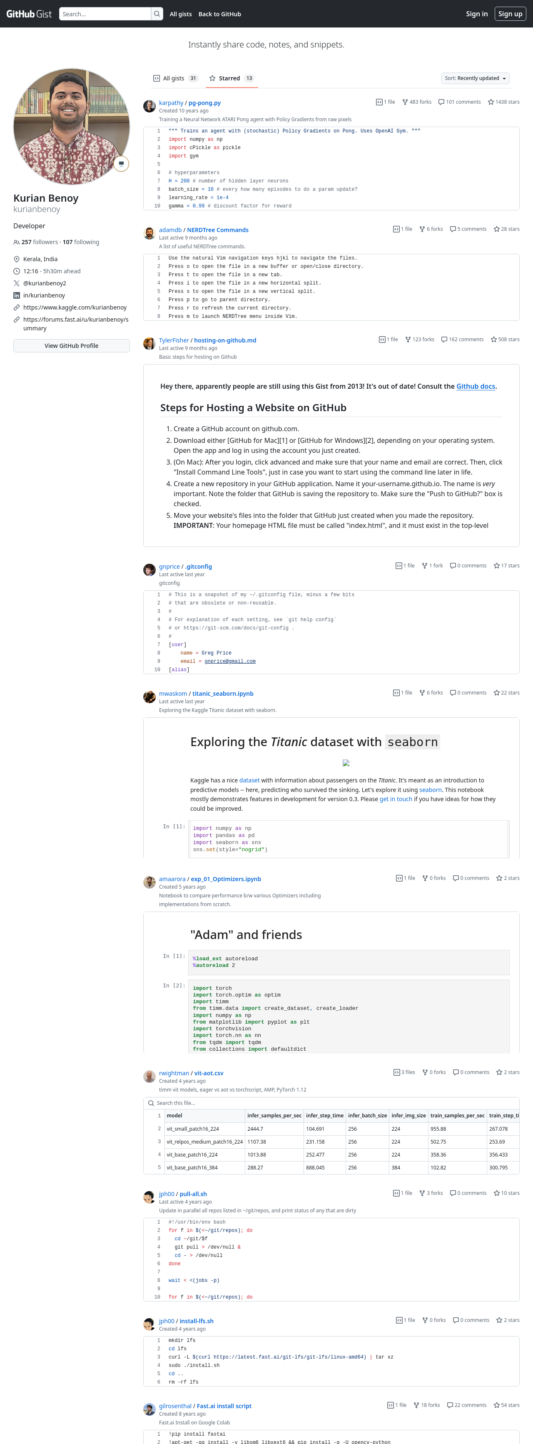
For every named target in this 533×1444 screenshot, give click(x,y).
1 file (385, 101)
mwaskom (173, 693)
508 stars (505, 339)
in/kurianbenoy (44, 295)
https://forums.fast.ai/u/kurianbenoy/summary (76, 323)
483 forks (416, 101)
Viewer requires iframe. (331, 788)
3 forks (431, 1193)
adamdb (170, 230)
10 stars (506, 1193)
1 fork (432, 565)
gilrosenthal (175, 1406)
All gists (181, 14)
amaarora (172, 879)
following (80, 242)
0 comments (468, 565)
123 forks (419, 339)
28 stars (506, 228)
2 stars (508, 878)
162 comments (462, 339)
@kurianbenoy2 (44, 283)
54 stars (506, 1405)
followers (36, 242)
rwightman (174, 1073)
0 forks (434, 878)
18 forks (426, 1405)
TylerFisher (174, 340)
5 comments (468, 228)
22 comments (467, 1405)
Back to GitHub (220, 14)
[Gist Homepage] (29, 14)
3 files (404, 1072)
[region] (331, 168)
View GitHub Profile (71, 346)
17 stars (506, 565)
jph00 (166, 1194)
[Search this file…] (331, 1103)
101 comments (459, 101)
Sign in (477, 13)
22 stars (506, 692)
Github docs (475, 386)
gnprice (169, 566)
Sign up (510, 13)
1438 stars (504, 101)
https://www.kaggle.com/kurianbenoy (75, 307)
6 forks (431, 228)
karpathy (171, 103)
